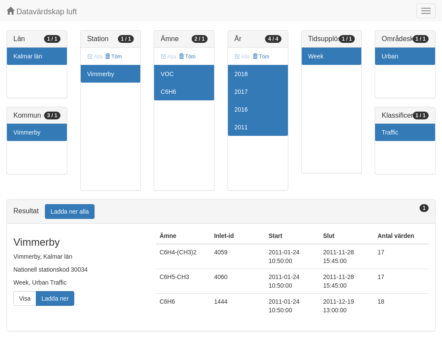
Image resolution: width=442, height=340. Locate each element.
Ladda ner (55, 298)
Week (316, 56)
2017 (241, 91)
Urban (390, 56)
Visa (25, 298)
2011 (241, 127)
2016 (241, 109)
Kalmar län (27, 56)
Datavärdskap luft (41, 11)
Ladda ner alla (70, 211)
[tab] (221, 212)
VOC (167, 74)
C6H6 (168, 91)
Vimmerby (27, 132)
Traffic (390, 132)
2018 (241, 74)
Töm (113, 57)
